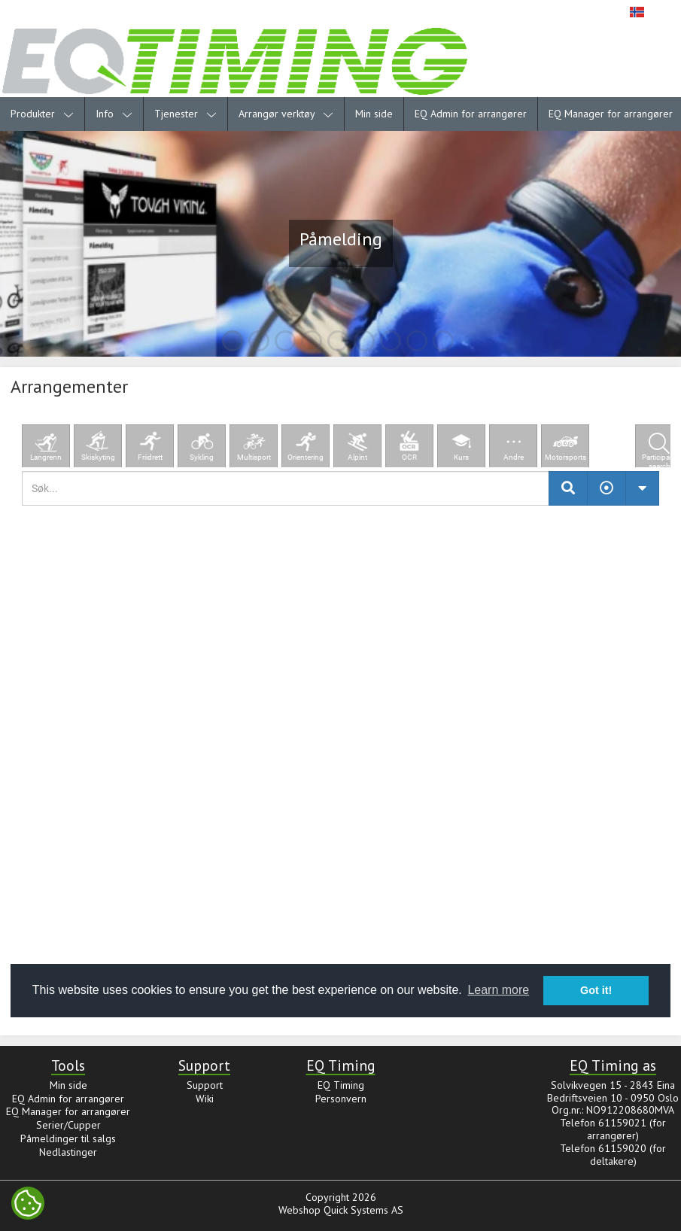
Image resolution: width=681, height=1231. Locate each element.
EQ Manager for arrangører (68, 1111)
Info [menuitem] (114, 113)
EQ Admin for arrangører (471, 113)
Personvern (340, 1098)
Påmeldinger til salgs (68, 1138)
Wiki (205, 1098)
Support (205, 1085)
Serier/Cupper (68, 1125)
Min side (374, 113)
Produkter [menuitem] (42, 113)
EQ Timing (341, 1085)
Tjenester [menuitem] (185, 113)
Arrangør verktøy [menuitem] (286, 113)
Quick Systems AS (363, 1210)
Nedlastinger (68, 1152)
